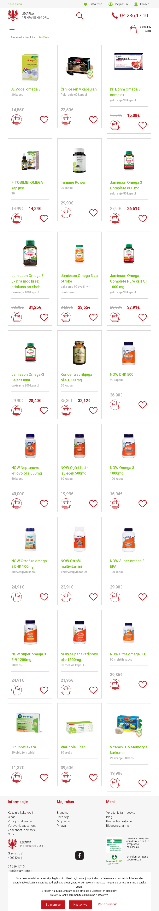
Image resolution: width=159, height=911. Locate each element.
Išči (79, 15)
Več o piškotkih (107, 904)
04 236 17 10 (16, 866)
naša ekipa (15, 4)
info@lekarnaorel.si (20, 870)
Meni (11, 27)
